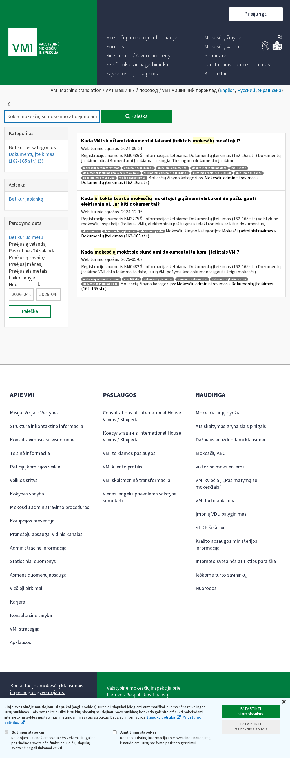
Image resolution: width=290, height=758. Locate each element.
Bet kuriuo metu (26, 237)
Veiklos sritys (23, 480)
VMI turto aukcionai (216, 500)
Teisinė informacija (30, 453)
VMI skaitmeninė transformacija (136, 480)
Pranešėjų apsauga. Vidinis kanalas (46, 534)
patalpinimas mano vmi (99, 178)
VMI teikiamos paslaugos (129, 453)
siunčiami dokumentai (172, 168)
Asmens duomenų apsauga (38, 574)
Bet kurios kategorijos (32, 147)
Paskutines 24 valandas (33, 250)
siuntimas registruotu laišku (211, 173)
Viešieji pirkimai (26, 588)
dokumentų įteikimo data (209, 168)
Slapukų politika (160, 717)
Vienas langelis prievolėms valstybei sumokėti (140, 497)
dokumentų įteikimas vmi (229, 279)
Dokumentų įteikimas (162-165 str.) (31, 158)
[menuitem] (142, 38)
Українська (269, 90)
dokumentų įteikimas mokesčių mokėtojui (111, 173)
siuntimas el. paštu (249, 173)
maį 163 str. (131, 279)
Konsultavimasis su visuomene (42, 439)
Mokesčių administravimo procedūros (49, 507)
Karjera (17, 601)
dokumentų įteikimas (138, 168)
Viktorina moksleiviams (220, 466)
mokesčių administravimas (101, 168)
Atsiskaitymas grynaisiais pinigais (231, 426)
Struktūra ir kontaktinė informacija (46, 426)
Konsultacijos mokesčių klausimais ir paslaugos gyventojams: (46, 689)
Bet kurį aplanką (26, 199)
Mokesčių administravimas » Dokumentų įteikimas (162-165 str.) (177, 286)
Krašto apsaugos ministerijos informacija (226, 544)
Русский (246, 90)
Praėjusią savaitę (27, 257)
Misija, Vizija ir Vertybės (34, 412)
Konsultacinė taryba (31, 615)
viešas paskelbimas (132, 178)
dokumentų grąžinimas (120, 231)
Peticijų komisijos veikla (35, 466)
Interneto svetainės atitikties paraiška (236, 561)
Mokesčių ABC (210, 453)
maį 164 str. (238, 168)
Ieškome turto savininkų (221, 574)
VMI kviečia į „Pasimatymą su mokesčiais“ (226, 484)
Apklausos (20, 642)
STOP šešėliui (210, 527)
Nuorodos (206, 588)
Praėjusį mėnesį (26, 264)
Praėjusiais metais (28, 271)
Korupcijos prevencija (32, 520)
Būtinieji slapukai (24, 732)
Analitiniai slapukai (134, 732)
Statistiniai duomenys (33, 561)
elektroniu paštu (151, 231)
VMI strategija (24, 629)
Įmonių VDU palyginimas (221, 514)
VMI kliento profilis (122, 466)
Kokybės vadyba (27, 493)
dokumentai (91, 231)
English (227, 90)
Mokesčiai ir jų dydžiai (219, 412)
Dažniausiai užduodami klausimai (230, 439)
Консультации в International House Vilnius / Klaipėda (142, 436)
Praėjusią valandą (27, 244)
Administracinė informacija (38, 547)
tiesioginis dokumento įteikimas (166, 173)
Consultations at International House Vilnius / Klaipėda (142, 416)
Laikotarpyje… (24, 277)
